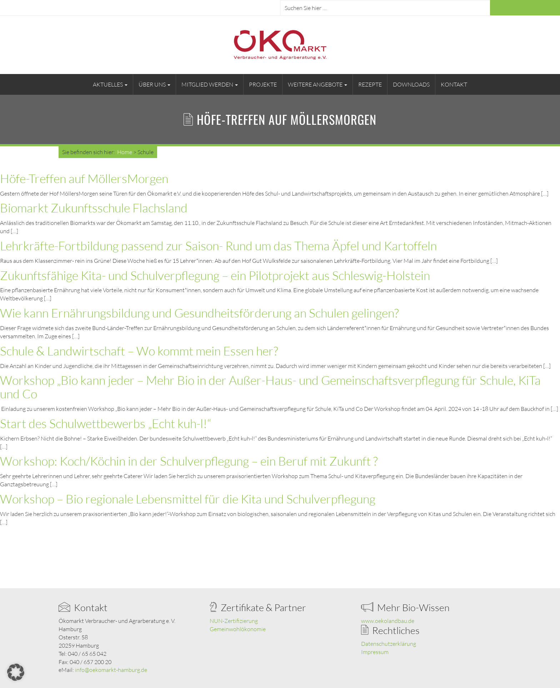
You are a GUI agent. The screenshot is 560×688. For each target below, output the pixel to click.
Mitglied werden (209, 84)
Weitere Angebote (317, 84)
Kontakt (454, 84)
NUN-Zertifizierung (234, 620)
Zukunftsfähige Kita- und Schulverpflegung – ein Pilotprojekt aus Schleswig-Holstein (215, 275)
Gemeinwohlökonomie (238, 629)
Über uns (154, 84)
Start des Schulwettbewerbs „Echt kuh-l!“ (105, 423)
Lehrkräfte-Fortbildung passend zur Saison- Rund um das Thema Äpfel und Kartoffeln (218, 245)
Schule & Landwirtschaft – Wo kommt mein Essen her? (139, 350)
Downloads (411, 84)
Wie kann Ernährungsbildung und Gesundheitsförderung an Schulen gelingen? (199, 312)
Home (124, 152)
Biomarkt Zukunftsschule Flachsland (94, 207)
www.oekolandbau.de (387, 620)
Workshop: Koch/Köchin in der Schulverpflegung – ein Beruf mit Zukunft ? (189, 460)
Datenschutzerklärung (388, 643)
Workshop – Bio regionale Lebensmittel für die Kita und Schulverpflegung (187, 498)
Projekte (263, 84)
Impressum (375, 651)
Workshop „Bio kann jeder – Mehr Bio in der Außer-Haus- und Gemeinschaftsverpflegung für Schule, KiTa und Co (270, 387)
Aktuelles (110, 84)
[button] (15, 672)
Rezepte (370, 84)
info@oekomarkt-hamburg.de (111, 669)
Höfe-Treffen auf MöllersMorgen (84, 178)
